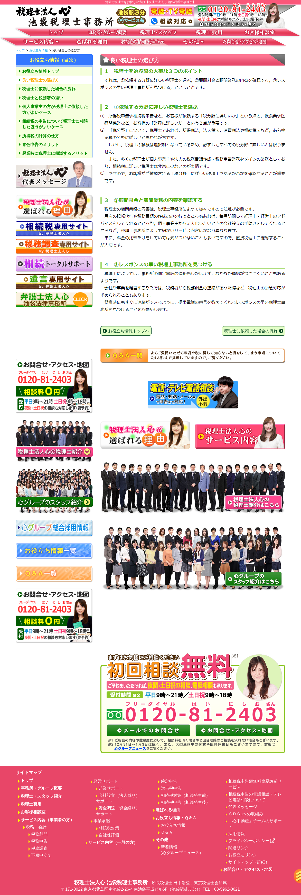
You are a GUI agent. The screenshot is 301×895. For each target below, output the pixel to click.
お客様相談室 (33, 812)
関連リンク (238, 848)
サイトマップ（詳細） (248, 862)
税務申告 (39, 841)
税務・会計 (36, 827)
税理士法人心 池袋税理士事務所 (150, 886)
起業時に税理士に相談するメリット (55, 153)
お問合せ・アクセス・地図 (247, 869)
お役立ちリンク (242, 855)
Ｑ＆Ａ (167, 832)
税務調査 (39, 848)
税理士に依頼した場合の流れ (49, 89)
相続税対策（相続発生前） (185, 795)
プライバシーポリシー (251, 840)
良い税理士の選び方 (40, 80)
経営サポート (105, 781)
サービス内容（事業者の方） (47, 820)
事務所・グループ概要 (41, 788)
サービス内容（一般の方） (113, 842)
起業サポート (111, 788)
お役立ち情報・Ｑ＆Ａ (176, 818)
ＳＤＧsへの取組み (245, 814)
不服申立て (41, 855)
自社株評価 (109, 835)
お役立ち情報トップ (40, 71)
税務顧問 (39, 834)
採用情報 (236, 834)
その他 (162, 839)
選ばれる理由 (168, 810)
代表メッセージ (242, 807)
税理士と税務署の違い (42, 98)
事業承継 (101, 821)
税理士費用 (31, 804)
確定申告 (169, 781)
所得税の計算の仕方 (40, 136)
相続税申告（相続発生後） (185, 802)
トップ (20, 50)
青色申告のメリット (40, 144)
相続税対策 (109, 828)
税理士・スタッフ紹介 (41, 796)
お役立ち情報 (38, 50)
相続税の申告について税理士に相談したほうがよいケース (55, 124)
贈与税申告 (171, 788)
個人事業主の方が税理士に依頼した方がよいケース (55, 109)
